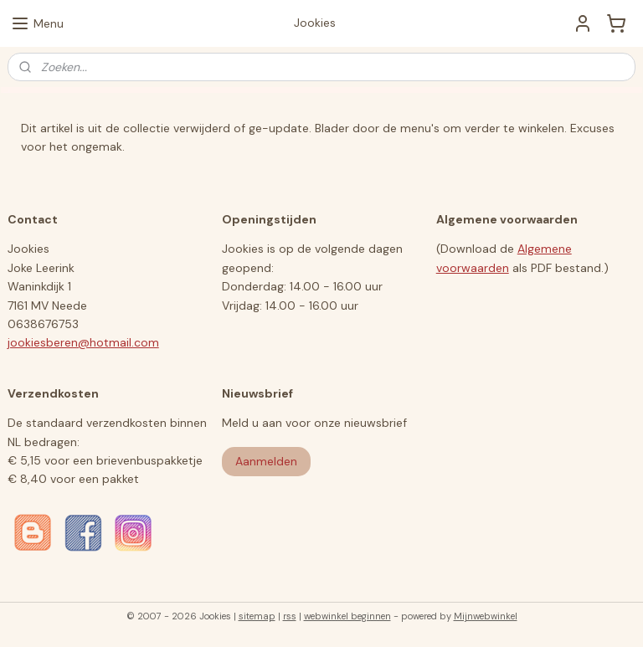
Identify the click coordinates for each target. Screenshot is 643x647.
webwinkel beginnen (347, 616)
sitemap (257, 616)
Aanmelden (266, 461)
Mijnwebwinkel (485, 616)
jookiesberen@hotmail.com (83, 342)
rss (289, 616)
